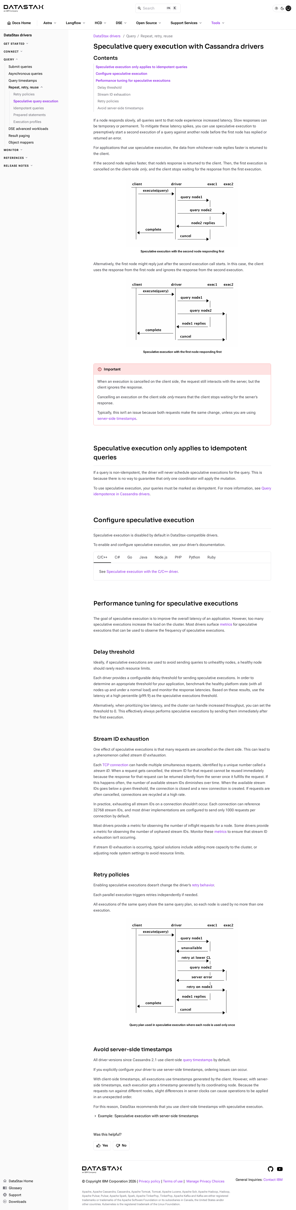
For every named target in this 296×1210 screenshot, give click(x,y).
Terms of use (173, 1181)
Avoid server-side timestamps (120, 108)
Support (12, 1195)
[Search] (158, 8)
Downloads (14, 1201)
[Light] (276, 8)
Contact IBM (273, 1180)
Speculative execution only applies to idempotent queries (141, 67)
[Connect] (34, 52)
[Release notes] (34, 166)
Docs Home (19, 23)
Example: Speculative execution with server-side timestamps (148, 1116)
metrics (226, 624)
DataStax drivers (106, 36)
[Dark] (282, 8)
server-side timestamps (116, 418)
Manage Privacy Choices (205, 1181)
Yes (102, 1146)
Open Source (149, 23)
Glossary (12, 1188)
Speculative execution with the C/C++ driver (142, 571)
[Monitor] (34, 150)
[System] (288, 8)
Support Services (187, 23)
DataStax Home (18, 1181)
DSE (121, 23)
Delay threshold (110, 88)
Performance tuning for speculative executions (133, 81)
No (121, 1146)
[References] (34, 158)
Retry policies (108, 101)
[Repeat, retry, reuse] (37, 87)
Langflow (76, 23)
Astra (50, 23)
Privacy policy (149, 1181)
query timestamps (198, 1060)
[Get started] (34, 44)
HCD (101, 23)
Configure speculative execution (121, 74)
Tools (218, 23)
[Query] (34, 59)
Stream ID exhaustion (114, 95)
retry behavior (203, 885)
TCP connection (115, 765)
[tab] (102, 557)
